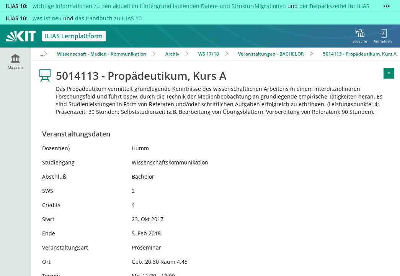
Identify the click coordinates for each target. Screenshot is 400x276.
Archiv (172, 54)
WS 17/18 (208, 54)
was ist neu (47, 18)
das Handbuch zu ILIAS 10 (108, 18)
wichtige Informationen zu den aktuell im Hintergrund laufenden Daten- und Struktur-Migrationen (159, 6)
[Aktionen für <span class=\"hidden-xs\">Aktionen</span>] (389, 73)
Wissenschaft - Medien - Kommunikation (101, 54)
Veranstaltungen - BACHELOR (271, 54)
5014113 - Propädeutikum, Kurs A (360, 54)
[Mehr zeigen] (387, 6)
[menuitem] (359, 36)
